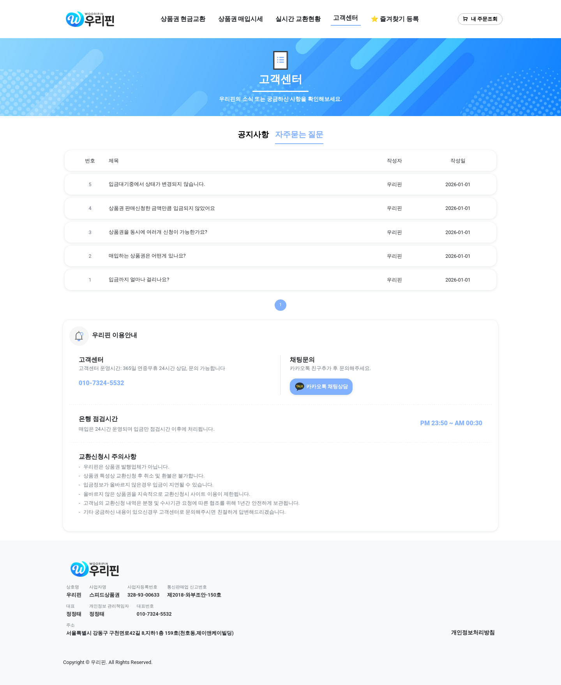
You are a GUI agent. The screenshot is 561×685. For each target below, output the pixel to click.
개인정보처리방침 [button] (473, 632)
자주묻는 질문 (299, 134)
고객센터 (345, 17)
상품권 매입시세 (240, 19)
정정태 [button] (73, 614)
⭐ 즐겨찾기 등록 (394, 19)
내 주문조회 (480, 19)
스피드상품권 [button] (104, 595)
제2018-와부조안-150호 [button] (194, 595)
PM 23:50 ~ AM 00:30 (451, 423)
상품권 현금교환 (183, 19)
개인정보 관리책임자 (109, 606)
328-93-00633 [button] (143, 595)
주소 (70, 625)
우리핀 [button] (73, 595)
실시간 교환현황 (298, 19)
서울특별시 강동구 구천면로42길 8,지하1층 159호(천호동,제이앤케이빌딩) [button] (150, 633)
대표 (70, 606)
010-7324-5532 (101, 383)
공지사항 (253, 134)
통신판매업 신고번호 (187, 587)
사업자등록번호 (142, 587)
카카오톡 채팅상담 (321, 387)
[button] (280, 336)
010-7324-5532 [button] (154, 614)
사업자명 (97, 587)
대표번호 (145, 606)
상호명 (72, 587)
